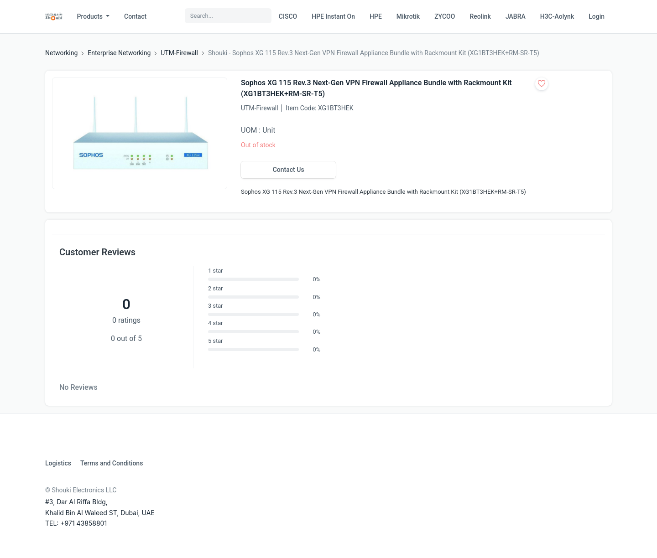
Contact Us (288, 169)
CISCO (288, 16)
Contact (135, 16)
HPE (376, 16)
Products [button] (90, 16)
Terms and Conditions (111, 463)
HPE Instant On (333, 16)
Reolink (479, 16)
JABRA (516, 16)
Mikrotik (408, 16)
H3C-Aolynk (557, 16)
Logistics (58, 463)
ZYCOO (444, 16)
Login (597, 16)
